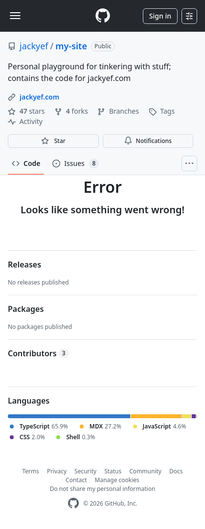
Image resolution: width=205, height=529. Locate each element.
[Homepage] (103, 16)
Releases (24, 264)
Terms (31, 471)
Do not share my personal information (103, 489)
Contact (76, 480)
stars (27, 111)
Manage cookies (117, 480)
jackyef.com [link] (39, 97)
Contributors (38, 353)
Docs (176, 471)
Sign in (160, 15)
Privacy (57, 471)
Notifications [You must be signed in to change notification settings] (148, 141)
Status (112, 471)
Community (145, 471)
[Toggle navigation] (15, 15)
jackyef (34, 46)
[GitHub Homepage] (73, 503)
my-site (71, 46)
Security (85, 471)
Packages (26, 309)
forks (72, 111)
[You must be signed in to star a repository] (53, 141)
